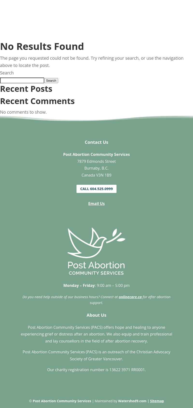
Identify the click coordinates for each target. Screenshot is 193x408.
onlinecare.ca (130, 296)
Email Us (96, 203)
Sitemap (157, 401)
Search (7, 73)
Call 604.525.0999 (96, 188)
